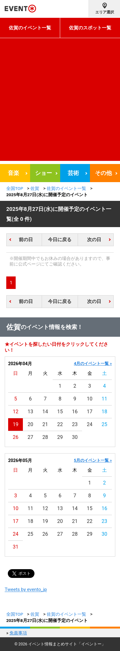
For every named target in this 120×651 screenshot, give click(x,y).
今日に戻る (59, 239)
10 (89, 399)
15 (60, 412)
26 (15, 437)
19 (15, 424)
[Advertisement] (60, 101)
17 (89, 412)
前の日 (26, 239)
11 (104, 399)
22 (60, 424)
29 (60, 437)
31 (15, 547)
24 (89, 424)
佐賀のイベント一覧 (30, 28)
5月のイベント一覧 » (93, 460)
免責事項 (18, 632)
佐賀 (34, 188)
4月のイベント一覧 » (93, 363)
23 (75, 424)
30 (75, 437)
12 (15, 412)
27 (30, 437)
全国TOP (14, 188)
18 (104, 412)
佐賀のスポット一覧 (90, 28)
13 (30, 412)
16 (75, 412)
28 (45, 437)
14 (45, 412)
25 (104, 424)
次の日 (94, 239)
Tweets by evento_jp (26, 589)
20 (30, 424)
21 (45, 424)
